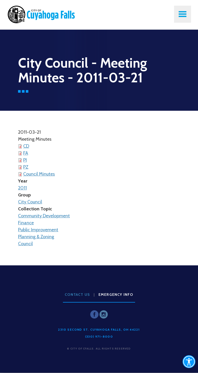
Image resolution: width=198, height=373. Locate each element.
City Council (30, 202)
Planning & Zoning (36, 237)
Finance (26, 223)
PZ (25, 167)
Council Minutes (39, 174)
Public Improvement (38, 230)
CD (26, 146)
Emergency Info (115, 294)
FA (25, 153)
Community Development (44, 216)
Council (25, 244)
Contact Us (77, 294)
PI (25, 160)
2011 (22, 188)
